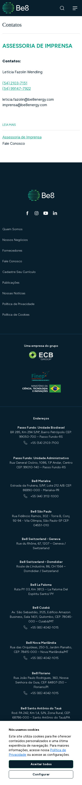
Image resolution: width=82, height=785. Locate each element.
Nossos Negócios (15, 240)
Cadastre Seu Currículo (19, 272)
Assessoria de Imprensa (22, 137)
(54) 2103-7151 (14, 83)
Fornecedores (12, 250)
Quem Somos (12, 229)
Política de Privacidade (18, 304)
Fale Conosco (13, 143)
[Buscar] (62, 8)
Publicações (10, 282)
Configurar (41, 774)
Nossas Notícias (13, 293)
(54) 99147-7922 (16, 88)
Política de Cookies (16, 315)
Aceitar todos (41, 764)
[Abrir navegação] (75, 8)
